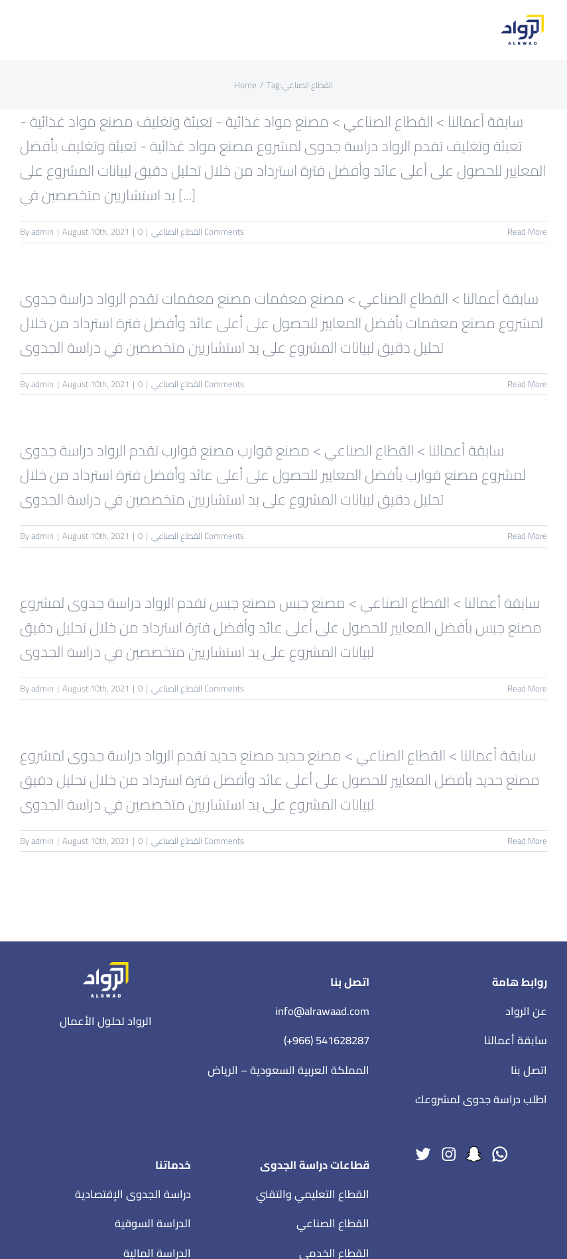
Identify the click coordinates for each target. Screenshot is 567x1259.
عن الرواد (526, 1011)
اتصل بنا (529, 1070)
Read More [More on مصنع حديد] (527, 841)
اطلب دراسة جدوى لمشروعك (481, 1099)
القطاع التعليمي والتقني (312, 1194)
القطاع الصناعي (176, 231)
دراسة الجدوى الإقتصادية (133, 1194)
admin (42, 231)
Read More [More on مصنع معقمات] (527, 384)
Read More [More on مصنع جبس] (527, 688)
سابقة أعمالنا (515, 1040)
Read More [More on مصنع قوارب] (527, 536)
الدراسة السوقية (153, 1223)
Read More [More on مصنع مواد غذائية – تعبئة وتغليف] (527, 231)
